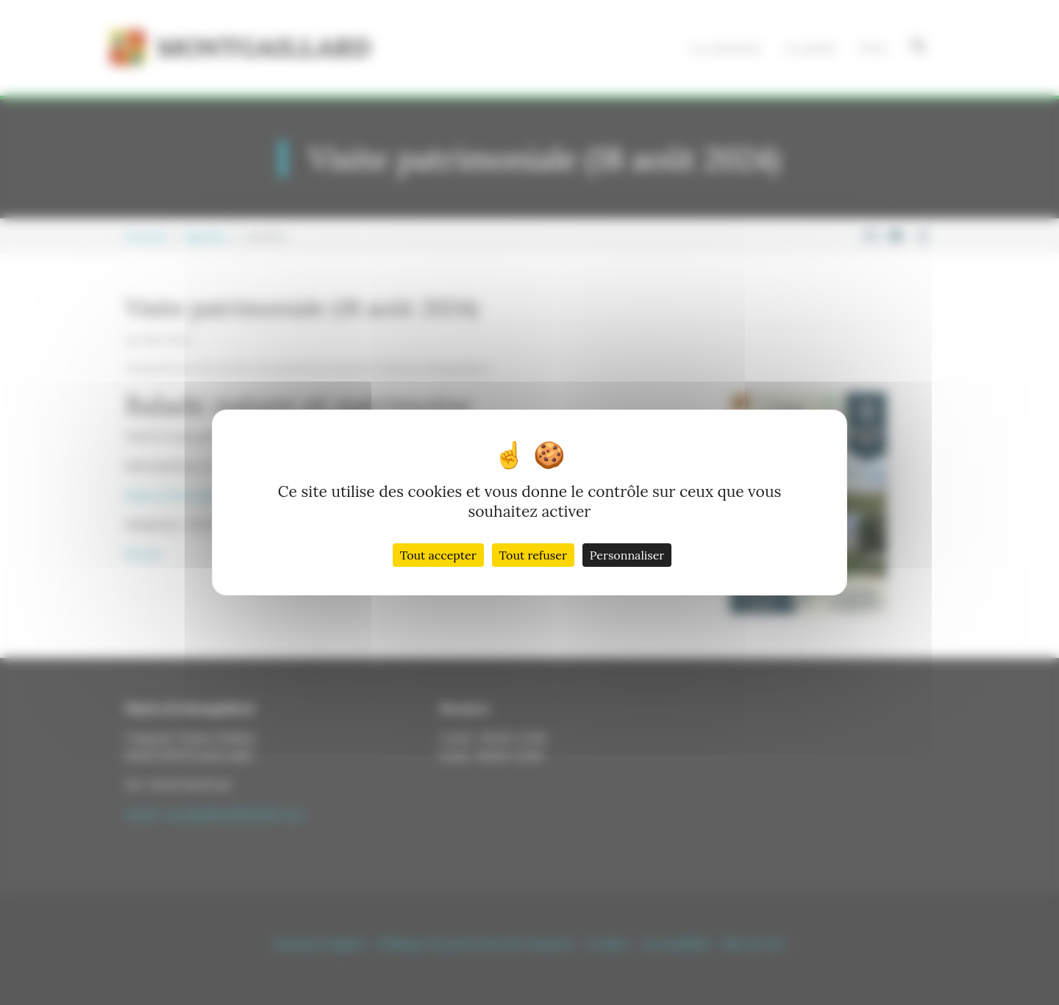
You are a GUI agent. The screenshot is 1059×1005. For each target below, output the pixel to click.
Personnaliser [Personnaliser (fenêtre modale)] (627, 555)
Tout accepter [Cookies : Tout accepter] (438, 555)
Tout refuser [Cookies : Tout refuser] (533, 555)
